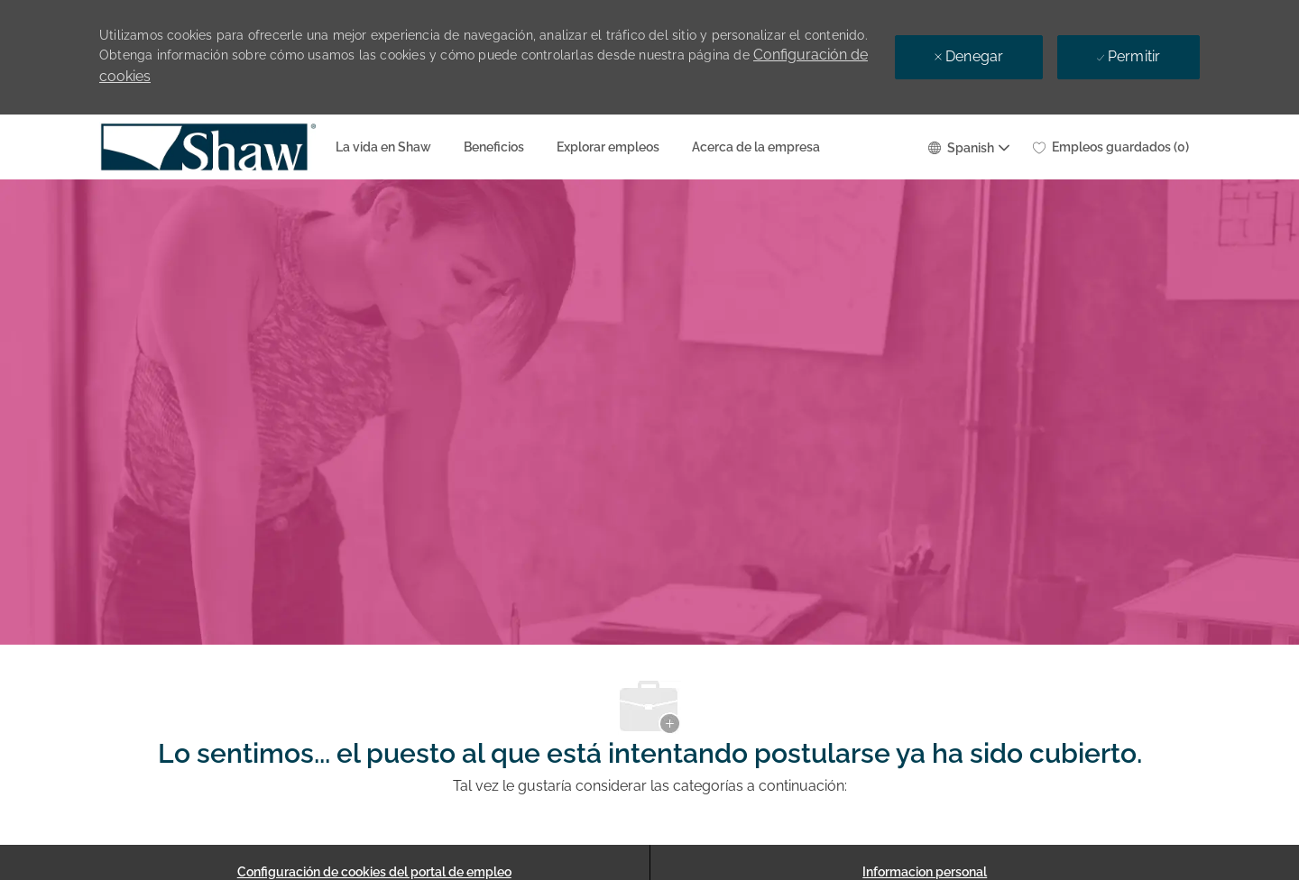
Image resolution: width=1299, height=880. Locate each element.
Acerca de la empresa (756, 147)
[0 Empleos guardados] (1111, 147)
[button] (968, 146)
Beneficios (494, 147)
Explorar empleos (608, 147)
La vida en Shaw (383, 147)
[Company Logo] (144, 147)
